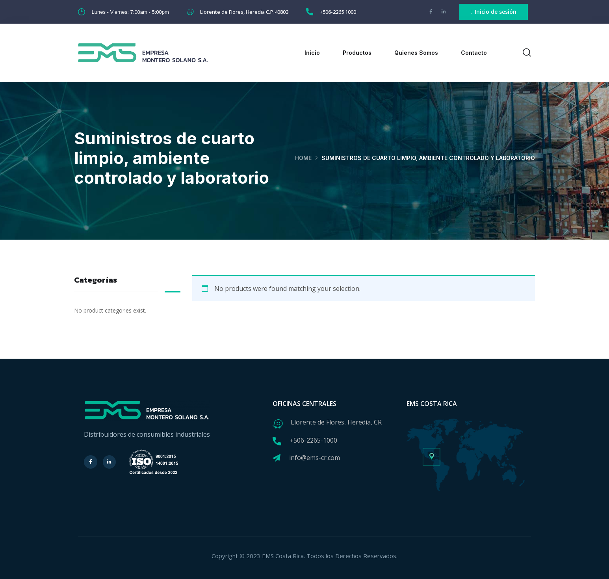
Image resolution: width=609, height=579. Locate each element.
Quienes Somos (416, 52)
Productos (357, 52)
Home (303, 158)
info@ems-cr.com (314, 457)
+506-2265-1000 (313, 440)
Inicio (312, 52)
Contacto (474, 52)
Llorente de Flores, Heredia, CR (336, 422)
